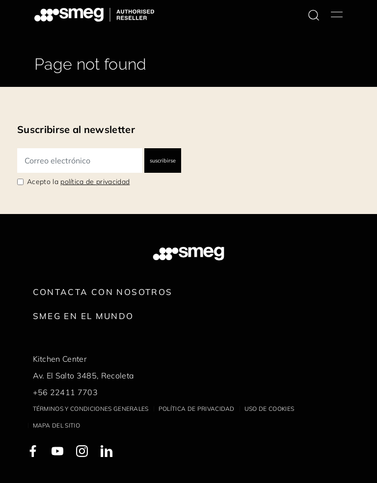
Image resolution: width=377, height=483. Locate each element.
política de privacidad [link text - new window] (95, 181)
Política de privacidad (197, 408)
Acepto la (78, 181)
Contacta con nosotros (103, 292)
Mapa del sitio (56, 425)
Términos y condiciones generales (91, 408)
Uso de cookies (269, 408)
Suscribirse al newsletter (76, 129)
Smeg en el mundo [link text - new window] (83, 316)
